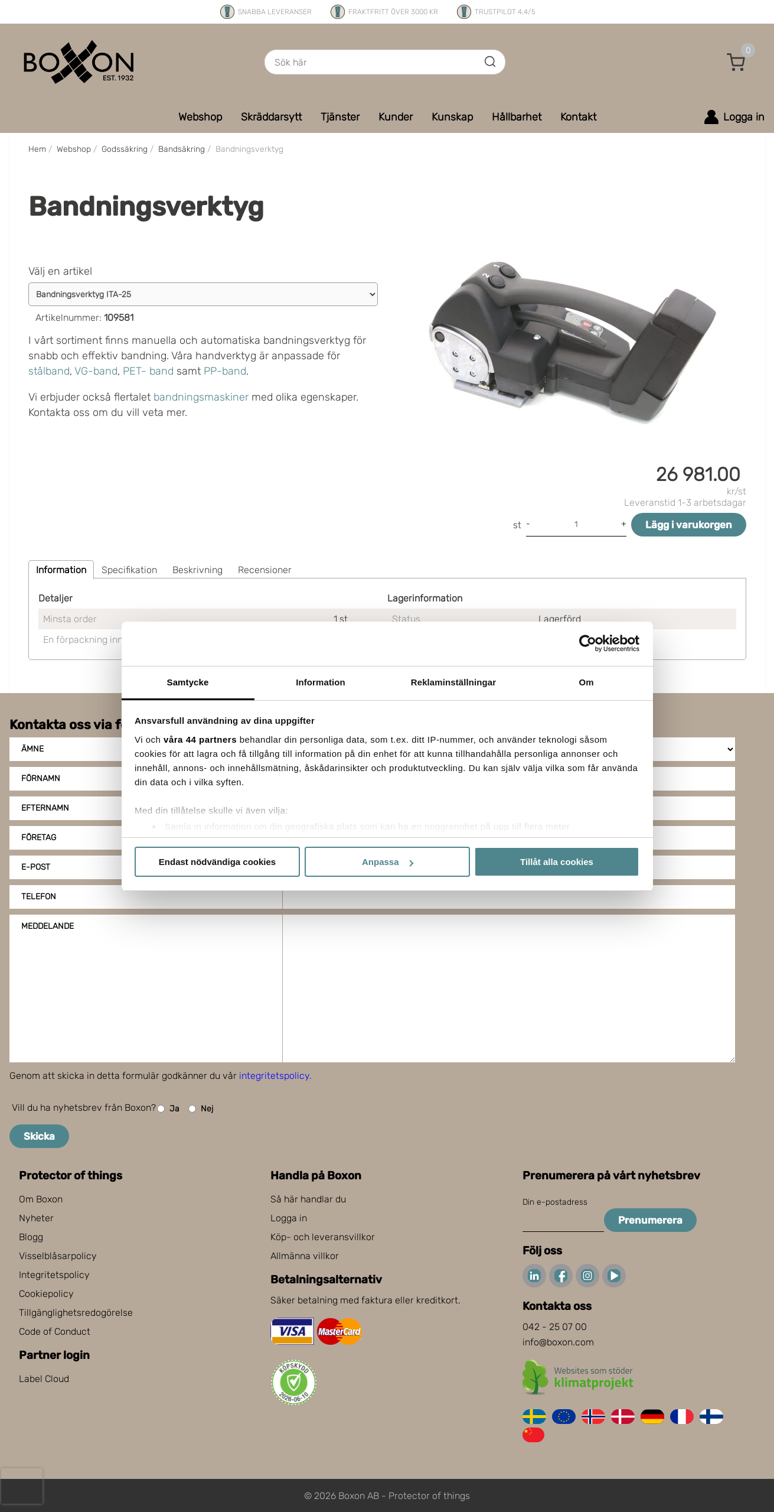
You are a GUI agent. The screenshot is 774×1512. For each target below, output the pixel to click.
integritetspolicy (274, 1075)
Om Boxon (41, 1199)
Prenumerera (650, 1220)
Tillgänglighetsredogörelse (76, 1312)
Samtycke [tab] (188, 682)
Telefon (38, 897)
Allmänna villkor (304, 1255)
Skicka (39, 1136)
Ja (168, 1108)
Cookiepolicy (46, 1293)
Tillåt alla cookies (556, 862)
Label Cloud (44, 1378)
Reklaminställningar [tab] (453, 682)
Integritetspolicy (54, 1274)
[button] (736, 62)
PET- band (148, 371)
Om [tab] (586, 682)
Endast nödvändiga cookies (217, 862)
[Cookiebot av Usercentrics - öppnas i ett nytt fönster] (587, 643)
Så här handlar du (308, 1199)
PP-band (225, 371)
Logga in (288, 1218)
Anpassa (387, 862)
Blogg (31, 1237)
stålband (49, 371)
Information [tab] (320, 682)
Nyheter (36, 1218)
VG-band (95, 371)
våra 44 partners (200, 739)
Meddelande (47, 926)
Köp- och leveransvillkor (322, 1237)
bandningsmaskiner (201, 397)
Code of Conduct (54, 1331)
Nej (200, 1108)
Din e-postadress (554, 1202)
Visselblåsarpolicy (58, 1255)
